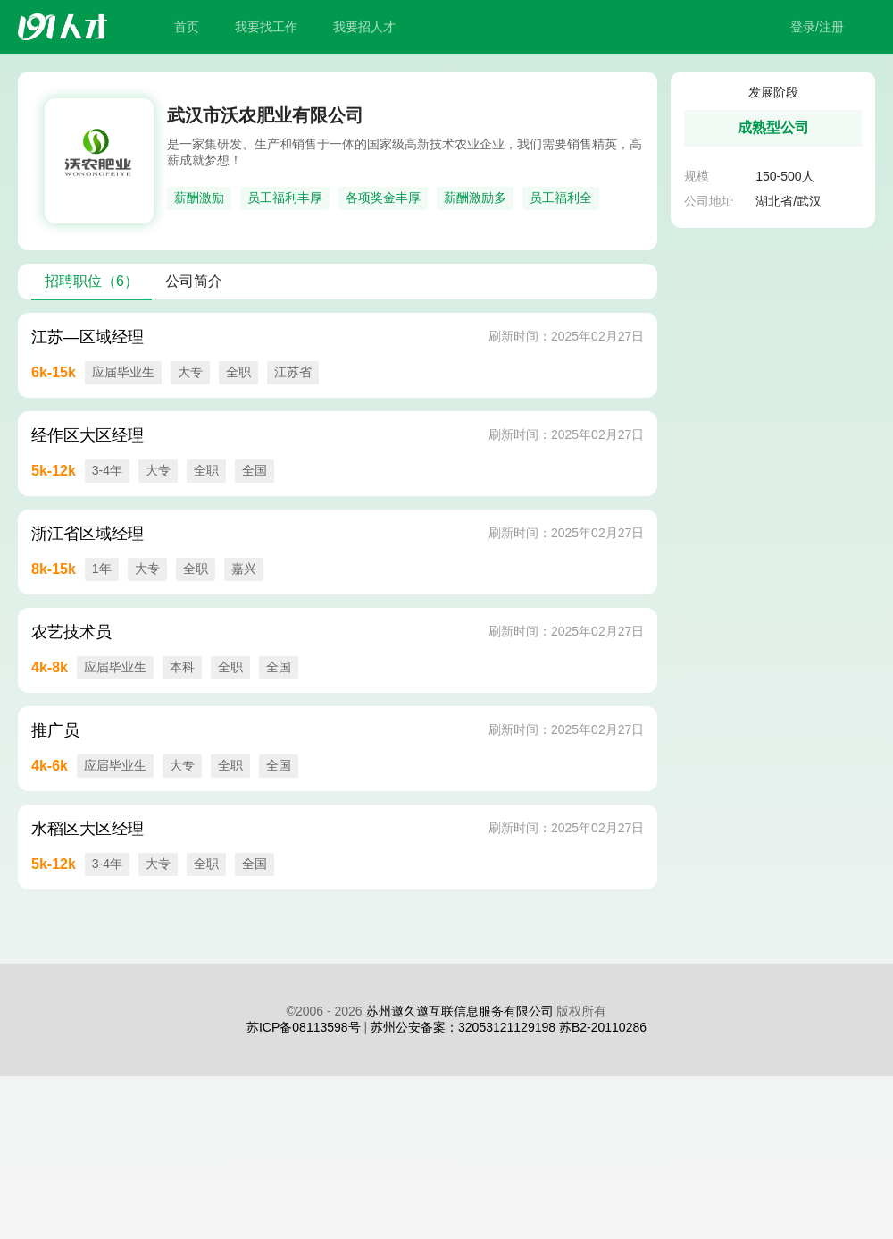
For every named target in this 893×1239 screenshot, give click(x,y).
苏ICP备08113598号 (303, 1027)
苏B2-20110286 (603, 1027)
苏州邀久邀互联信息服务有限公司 (460, 1011)
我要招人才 (364, 27)
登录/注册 (817, 27)
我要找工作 (266, 27)
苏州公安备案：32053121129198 (463, 1027)
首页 (186, 27)
